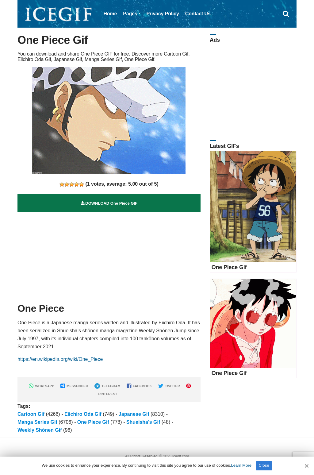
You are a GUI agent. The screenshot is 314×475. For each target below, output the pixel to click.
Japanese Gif (134, 414)
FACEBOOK (139, 386)
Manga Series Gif (37, 422)
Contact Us (198, 13)
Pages (130, 13)
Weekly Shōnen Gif (39, 430)
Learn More (241, 465)
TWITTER (169, 386)
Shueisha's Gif (143, 422)
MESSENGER (74, 386)
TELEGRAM (107, 386)
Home (110, 13)
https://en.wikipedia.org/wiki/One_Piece (60, 359)
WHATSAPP (41, 386)
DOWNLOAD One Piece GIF (109, 203)
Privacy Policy (163, 13)
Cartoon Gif (30, 414)
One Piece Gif (93, 422)
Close (264, 465)
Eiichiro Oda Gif (82, 414)
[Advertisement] (109, 255)
